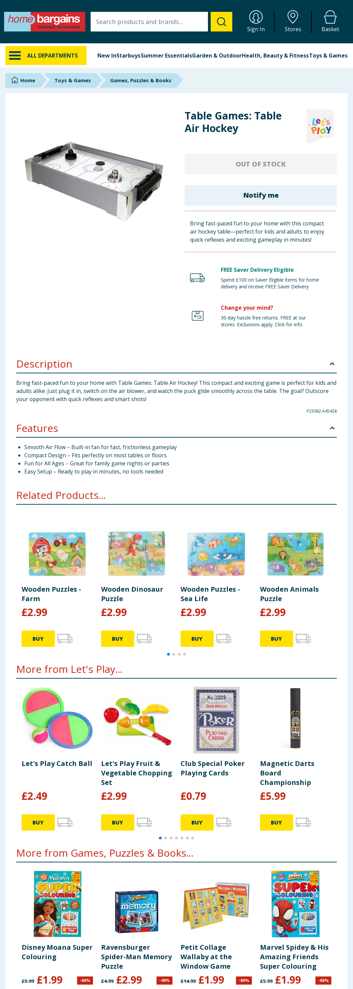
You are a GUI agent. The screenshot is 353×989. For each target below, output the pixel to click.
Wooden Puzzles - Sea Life (210, 594)
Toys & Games (328, 55)
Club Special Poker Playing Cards (213, 768)
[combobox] (161, 21)
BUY (38, 638)
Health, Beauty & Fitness (275, 55)
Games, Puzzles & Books (140, 80)
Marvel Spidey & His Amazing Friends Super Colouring (294, 957)
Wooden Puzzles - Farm (51, 594)
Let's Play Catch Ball (57, 763)
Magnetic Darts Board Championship (287, 773)
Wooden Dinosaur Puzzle (132, 594)
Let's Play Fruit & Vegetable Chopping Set (136, 773)
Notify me (261, 195)
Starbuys (128, 55)
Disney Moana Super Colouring (57, 952)
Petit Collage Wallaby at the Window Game (206, 957)
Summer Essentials (166, 55)
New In (106, 55)
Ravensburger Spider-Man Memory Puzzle (136, 957)
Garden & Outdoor (217, 55)
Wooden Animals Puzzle (289, 594)
